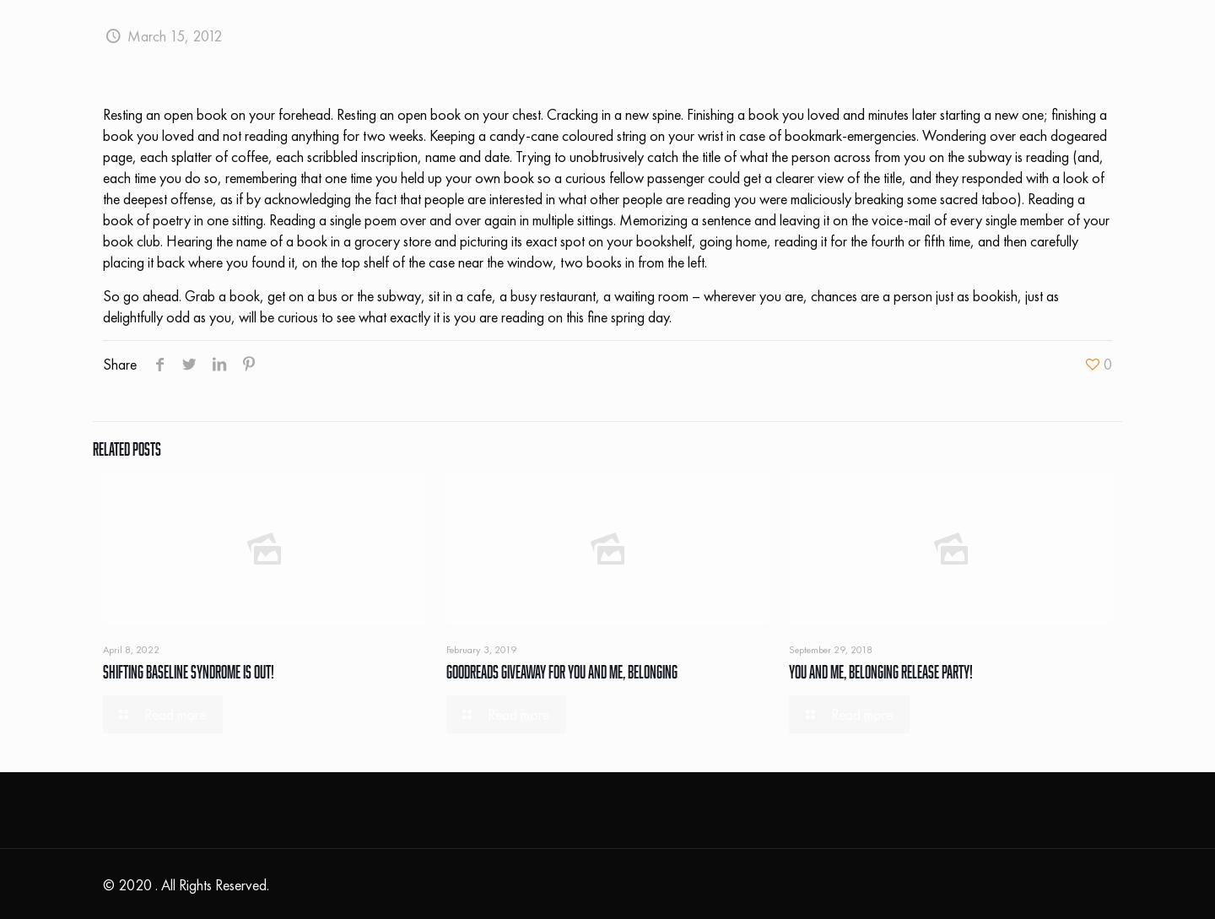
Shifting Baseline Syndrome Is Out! (188, 672)
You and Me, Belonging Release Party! (881, 672)
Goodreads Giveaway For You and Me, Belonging (562, 672)
